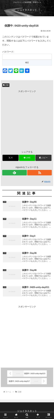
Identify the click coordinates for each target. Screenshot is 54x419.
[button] (43, 158)
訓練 (6, 85)
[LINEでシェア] (27, 158)
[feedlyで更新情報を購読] (14, 172)
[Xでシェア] (10, 158)
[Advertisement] (27, 120)
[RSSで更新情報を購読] (39, 172)
